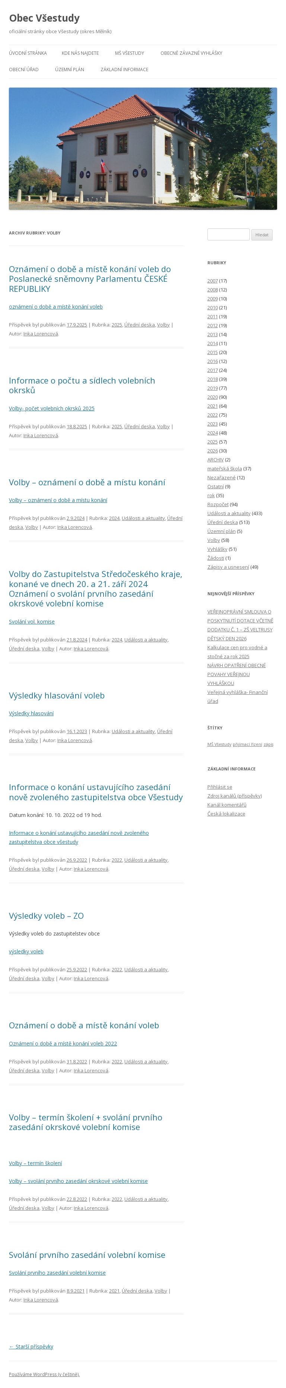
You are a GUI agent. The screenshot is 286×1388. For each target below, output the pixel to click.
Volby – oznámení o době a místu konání (87, 482)
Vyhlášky (217, 549)
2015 (212, 352)
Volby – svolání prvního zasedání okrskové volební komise (78, 1180)
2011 (212, 316)
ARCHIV (215, 459)
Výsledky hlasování (31, 713)
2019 (212, 388)
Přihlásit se (219, 786)
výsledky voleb (26, 951)
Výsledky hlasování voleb (57, 695)
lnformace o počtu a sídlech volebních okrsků (82, 385)
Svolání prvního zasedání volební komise (87, 1254)
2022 (117, 860)
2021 (114, 1290)
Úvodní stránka (28, 53)
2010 (212, 307)
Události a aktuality (143, 518)
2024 (114, 518)
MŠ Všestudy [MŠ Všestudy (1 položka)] (219, 744)
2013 (212, 334)
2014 (212, 343)
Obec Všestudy (44, 18)
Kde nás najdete (80, 53)
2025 (117, 324)
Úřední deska (139, 324)
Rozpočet (218, 504)
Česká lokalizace (226, 813)
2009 (212, 298)
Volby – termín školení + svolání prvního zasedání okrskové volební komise (85, 1121)
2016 (212, 361)
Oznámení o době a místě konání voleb (84, 1025)
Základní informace (124, 69)
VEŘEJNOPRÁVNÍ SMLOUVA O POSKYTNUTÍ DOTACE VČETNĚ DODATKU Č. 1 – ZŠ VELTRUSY (240, 620)
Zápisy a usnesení (228, 567)
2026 (212, 450)
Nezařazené (221, 477)
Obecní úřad (24, 69)
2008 (212, 289)
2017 (212, 370)
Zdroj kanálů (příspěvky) (234, 795)
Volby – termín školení (35, 1163)
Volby (163, 324)
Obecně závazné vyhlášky (191, 53)
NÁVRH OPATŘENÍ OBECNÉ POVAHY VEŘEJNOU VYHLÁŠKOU (236, 674)
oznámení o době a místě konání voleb (56, 306)
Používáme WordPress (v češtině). (44, 1374)
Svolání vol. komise (32, 621)
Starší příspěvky (31, 1346)
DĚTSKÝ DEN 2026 (227, 638)
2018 (212, 379)
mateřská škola (224, 468)
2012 (212, 325)
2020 (212, 397)
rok (211, 495)
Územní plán (69, 69)
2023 (212, 423)
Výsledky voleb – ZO (46, 915)
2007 (212, 280)
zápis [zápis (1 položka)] (268, 744)
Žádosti (215, 558)
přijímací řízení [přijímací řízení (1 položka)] (247, 744)
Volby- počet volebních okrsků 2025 (52, 408)
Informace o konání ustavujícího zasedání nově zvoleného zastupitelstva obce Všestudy (96, 791)
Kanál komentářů (227, 804)
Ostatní (215, 486)
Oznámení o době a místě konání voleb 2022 (63, 1043)
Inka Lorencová (40, 333)
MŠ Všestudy (129, 53)
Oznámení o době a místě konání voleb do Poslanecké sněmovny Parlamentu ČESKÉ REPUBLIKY (90, 278)
